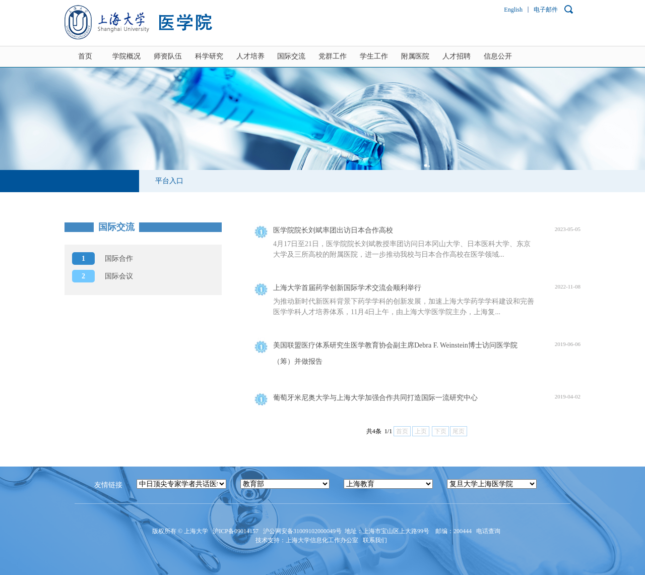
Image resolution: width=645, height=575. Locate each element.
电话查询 (489, 531)
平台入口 (169, 181)
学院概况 (126, 56)
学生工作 (374, 56)
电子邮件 (546, 9)
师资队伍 (168, 56)
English (513, 9)
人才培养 (250, 56)
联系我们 (376, 540)
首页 (85, 56)
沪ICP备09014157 (236, 531)
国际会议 (102, 276)
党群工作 (332, 56)
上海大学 (195, 531)
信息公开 (498, 56)
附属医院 (415, 56)
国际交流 (291, 56)
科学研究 (209, 56)
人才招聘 (456, 56)
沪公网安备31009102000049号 (302, 531)
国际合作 (102, 258)
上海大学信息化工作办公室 (324, 540)
